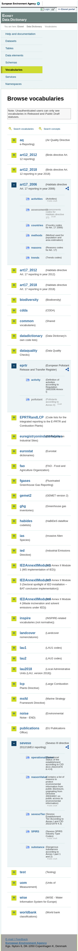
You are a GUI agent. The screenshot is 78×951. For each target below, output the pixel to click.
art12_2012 (28, 155)
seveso (25, 743)
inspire (25, 618)
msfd (24, 698)
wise (23, 897)
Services (10, 76)
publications (29, 728)
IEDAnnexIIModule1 (32, 565)
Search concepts (52, 129)
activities (37, 198)
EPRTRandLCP (32, 417)
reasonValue (38, 777)
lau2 (23, 658)
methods (36, 235)
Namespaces (13, 83)
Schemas (11, 62)
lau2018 (26, 669)
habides (26, 521)
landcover (28, 633)
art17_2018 (28, 285)
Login (47, 9)
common (27, 321)
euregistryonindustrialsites (32, 436)
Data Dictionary (34, 26)
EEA (22, 3)
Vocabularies (13, 69)
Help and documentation (20, 33)
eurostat (26, 451)
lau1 (23, 647)
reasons (36, 247)
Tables (9, 48)
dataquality (28, 350)
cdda (23, 310)
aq (22, 140)
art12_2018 (28, 169)
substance (37, 847)
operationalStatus (38, 757)
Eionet (20, 26)
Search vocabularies (24, 129)
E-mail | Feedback (16, 939)
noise (24, 713)
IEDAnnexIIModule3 (32, 580)
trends (35, 257)
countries (37, 225)
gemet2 (25, 495)
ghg (23, 506)
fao (22, 466)
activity (35, 379)
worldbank (28, 912)
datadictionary (31, 336)
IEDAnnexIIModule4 (32, 599)
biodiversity (29, 300)
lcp (22, 684)
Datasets (10, 41)
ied (22, 550)
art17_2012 (28, 270)
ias (22, 536)
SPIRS (35, 831)
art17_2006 (28, 184)
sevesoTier (38, 814)
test (23, 872)
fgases (25, 480)
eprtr (23, 365)
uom (23, 882)
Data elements (14, 55)
